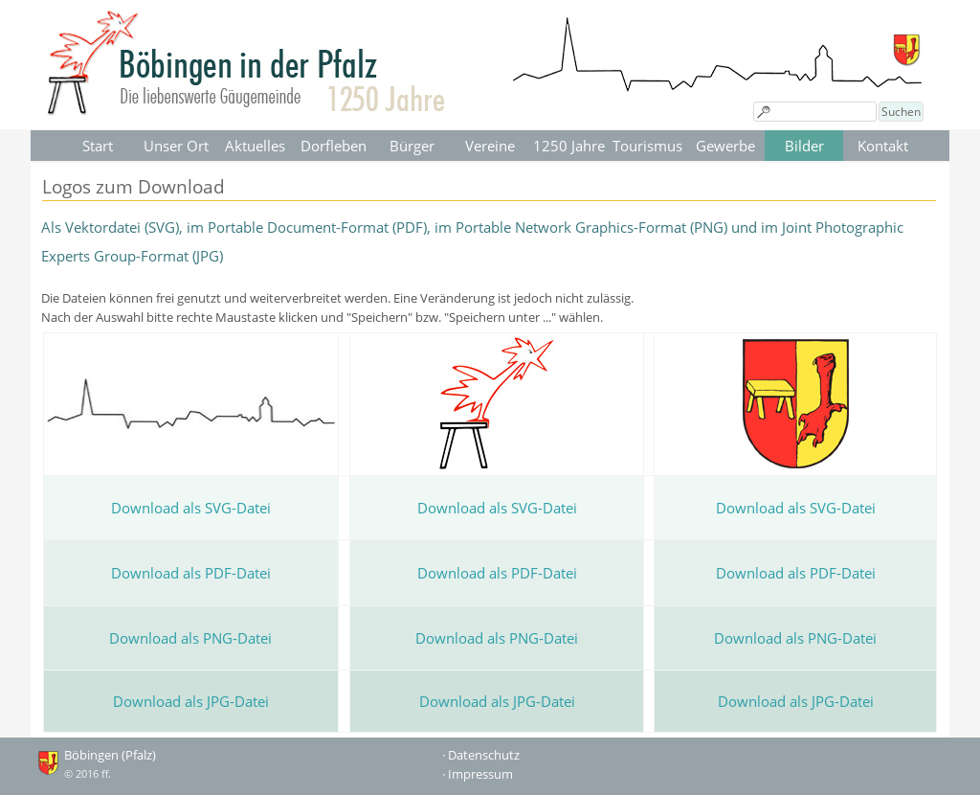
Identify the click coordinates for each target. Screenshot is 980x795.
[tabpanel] (490, 269)
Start (97, 145)
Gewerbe (725, 145)
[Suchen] (815, 112)
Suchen (901, 111)
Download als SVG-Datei (191, 507)
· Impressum (477, 774)
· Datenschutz (481, 754)
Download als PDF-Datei (191, 572)
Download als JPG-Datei (191, 701)
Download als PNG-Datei (190, 637)
